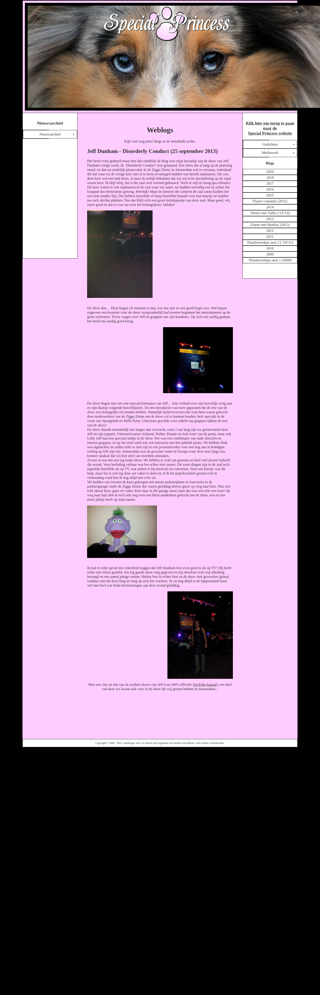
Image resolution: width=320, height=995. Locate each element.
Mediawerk (270, 153)
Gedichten (269, 144)
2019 (270, 177)
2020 (270, 172)
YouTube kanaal (205, 684)
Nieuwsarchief (50, 134)
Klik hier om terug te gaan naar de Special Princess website (270, 128)
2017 (270, 183)
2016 (270, 189)
